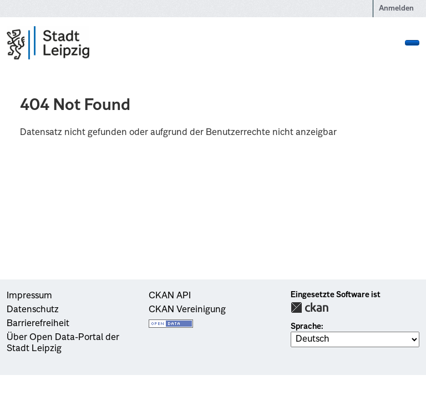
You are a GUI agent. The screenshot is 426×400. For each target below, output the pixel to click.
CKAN (309, 307)
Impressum (29, 296)
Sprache (306, 327)
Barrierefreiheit (38, 323)
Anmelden (396, 8)
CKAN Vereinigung (187, 310)
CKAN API (170, 296)
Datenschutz (33, 310)
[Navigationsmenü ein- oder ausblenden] (412, 43)
